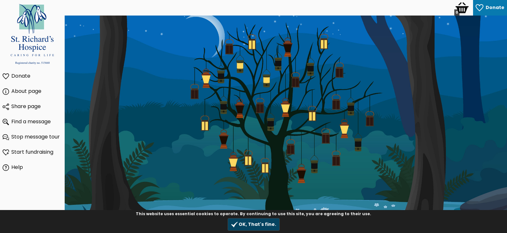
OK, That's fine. (253, 224)
